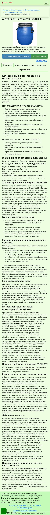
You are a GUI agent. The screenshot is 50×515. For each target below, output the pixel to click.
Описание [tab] (7, 65)
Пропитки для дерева (32, 10)
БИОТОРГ (7, 2)
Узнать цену (41, 60)
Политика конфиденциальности (25, 511)
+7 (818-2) (17, 505)
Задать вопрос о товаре (16, 56)
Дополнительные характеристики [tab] (30, 65)
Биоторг (6, 10)
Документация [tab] (24, 69)
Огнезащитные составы (13, 12)
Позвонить (39, 56)
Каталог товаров (17, 10)
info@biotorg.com (25, 508)
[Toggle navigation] (46, 3)
